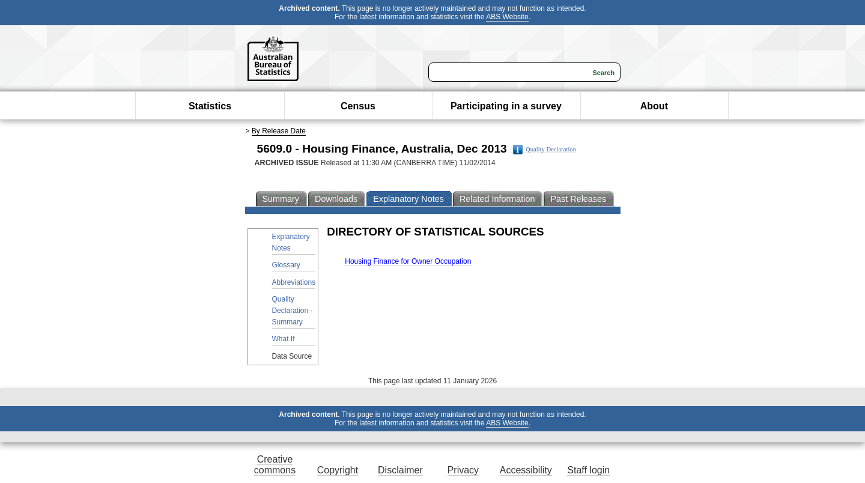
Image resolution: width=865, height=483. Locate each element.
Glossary (286, 265)
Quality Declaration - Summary (292, 310)
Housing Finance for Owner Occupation (408, 261)
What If (283, 339)
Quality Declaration (544, 149)
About (654, 106)
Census (358, 106)
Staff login (588, 470)
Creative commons (275, 464)
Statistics (210, 106)
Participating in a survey (506, 106)
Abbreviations (294, 282)
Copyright (337, 470)
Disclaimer (400, 470)
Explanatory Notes (291, 242)
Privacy (463, 470)
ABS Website (507, 17)
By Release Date (279, 131)
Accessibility (526, 470)
